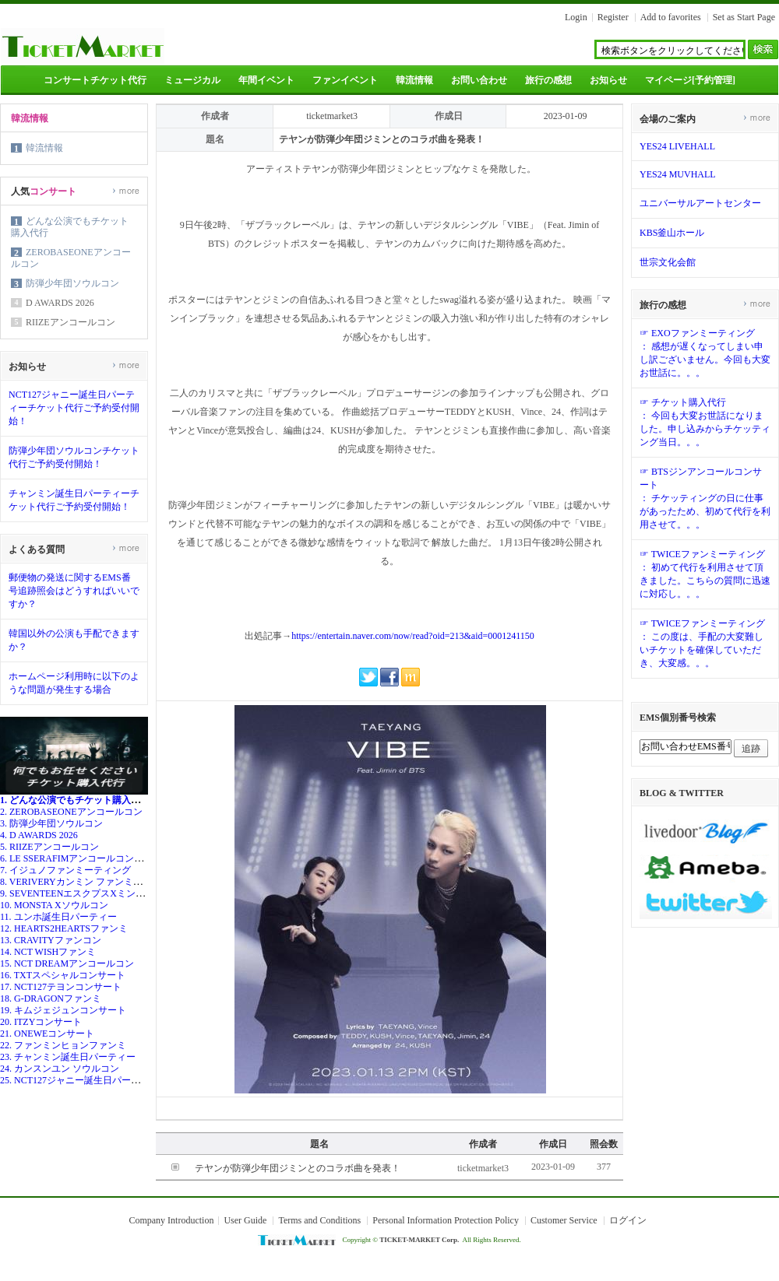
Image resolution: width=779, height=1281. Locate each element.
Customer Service (563, 1220)
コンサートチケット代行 (95, 80)
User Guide (245, 1220)
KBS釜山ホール (672, 232)
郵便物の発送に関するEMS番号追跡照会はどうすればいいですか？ (74, 590)
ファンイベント (345, 80)
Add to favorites (670, 17)
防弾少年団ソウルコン (72, 283)
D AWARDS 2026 (60, 302)
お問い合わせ (479, 80)
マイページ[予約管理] (690, 80)
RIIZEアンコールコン (70, 322)
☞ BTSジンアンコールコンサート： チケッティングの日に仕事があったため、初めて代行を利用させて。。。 (705, 498)
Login (576, 17)
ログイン (628, 1220)
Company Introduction (171, 1220)
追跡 (751, 748)
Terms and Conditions (319, 1220)
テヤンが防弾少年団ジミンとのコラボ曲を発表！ (297, 1168)
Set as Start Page (744, 17)
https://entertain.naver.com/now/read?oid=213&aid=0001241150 (412, 635)
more (125, 190)
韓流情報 (414, 80)
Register (613, 17)
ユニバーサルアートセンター (700, 203)
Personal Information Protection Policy (445, 1220)
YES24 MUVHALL (678, 174)
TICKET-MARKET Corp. (419, 1240)
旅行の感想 (548, 80)
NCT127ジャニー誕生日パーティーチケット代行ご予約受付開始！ (74, 407)
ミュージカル (192, 80)
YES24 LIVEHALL (677, 146)
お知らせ (608, 80)
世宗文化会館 (668, 262)
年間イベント (266, 80)
